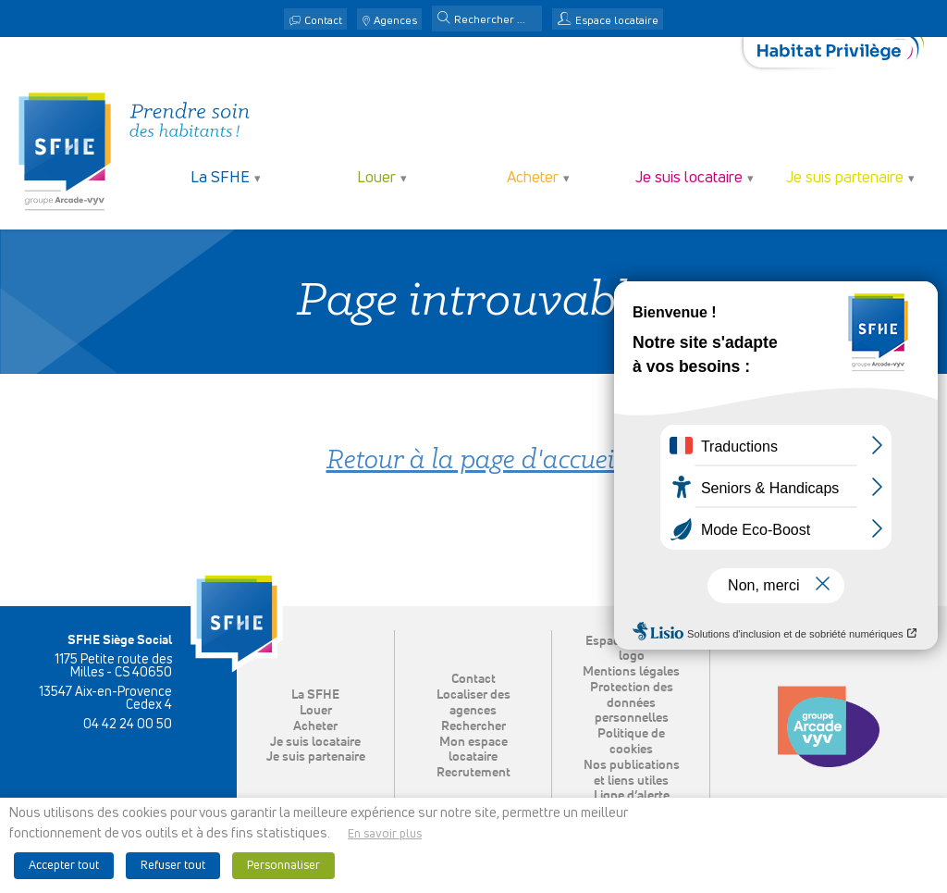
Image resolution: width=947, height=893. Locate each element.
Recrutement (473, 772)
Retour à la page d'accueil (473, 461)
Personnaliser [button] (283, 866)
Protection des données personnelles (631, 703)
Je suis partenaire (845, 178)
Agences (395, 21)
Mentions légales (631, 671)
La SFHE (220, 178)
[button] (444, 19)
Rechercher (473, 726)
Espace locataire (616, 21)
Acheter (533, 178)
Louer (376, 178)
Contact (323, 21)
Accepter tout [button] (64, 866)
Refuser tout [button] (173, 866)
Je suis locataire (689, 178)
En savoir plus (385, 834)
